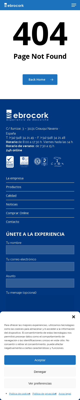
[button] (73, 317)
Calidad (11, 196)
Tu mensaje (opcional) (40, 304)
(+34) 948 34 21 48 (52, 137)
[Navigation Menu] (73, 5)
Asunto (40, 281)
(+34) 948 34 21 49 (21, 137)
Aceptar (40, 360)
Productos (13, 187)
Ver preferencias (40, 383)
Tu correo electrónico (40, 264)
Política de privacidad (44, 393)
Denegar (40, 371)
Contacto (12, 222)
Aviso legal (65, 393)
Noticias (12, 204)
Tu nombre (40, 247)
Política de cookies (19, 393)
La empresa (14, 178)
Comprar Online (17, 213)
